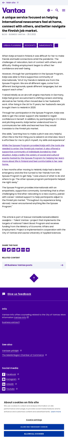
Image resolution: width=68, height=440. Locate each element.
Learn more (56, 411)
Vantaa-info (20, 317)
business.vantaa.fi (11, 322)
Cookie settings (34, 420)
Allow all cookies (34, 434)
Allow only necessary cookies (34, 427)
